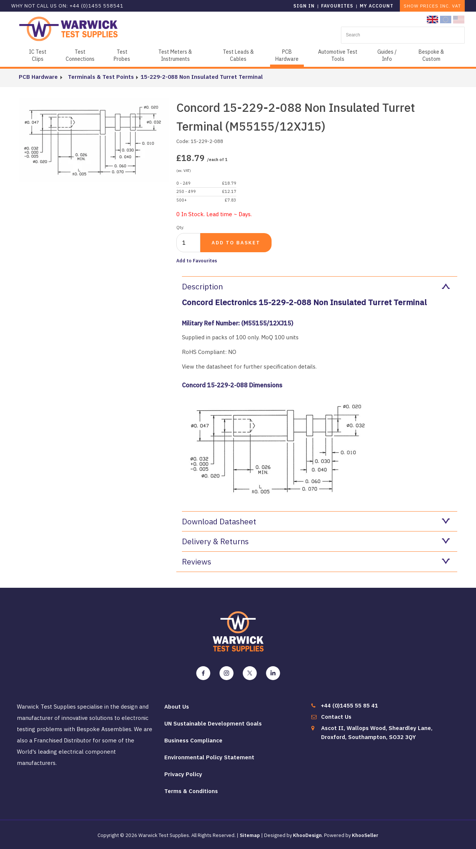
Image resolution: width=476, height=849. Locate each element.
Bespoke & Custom (431, 55)
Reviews (316, 561)
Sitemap (250, 835)
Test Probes (122, 55)
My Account (376, 6)
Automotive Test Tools (337, 55)
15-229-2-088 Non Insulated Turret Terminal (198, 76)
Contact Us (336, 716)
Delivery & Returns (316, 541)
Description (316, 286)
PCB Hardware (287, 55)
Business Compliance (193, 740)
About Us (176, 706)
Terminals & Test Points (98, 76)
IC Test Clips (38, 55)
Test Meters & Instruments (175, 55)
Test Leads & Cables (238, 55)
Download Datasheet (316, 521)
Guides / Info (386, 55)
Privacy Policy (183, 774)
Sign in (304, 6)
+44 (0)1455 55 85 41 (349, 705)
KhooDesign (307, 835)
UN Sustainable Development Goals (213, 723)
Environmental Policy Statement (209, 757)
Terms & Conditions (191, 791)
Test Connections (80, 55)
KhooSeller (365, 835)
